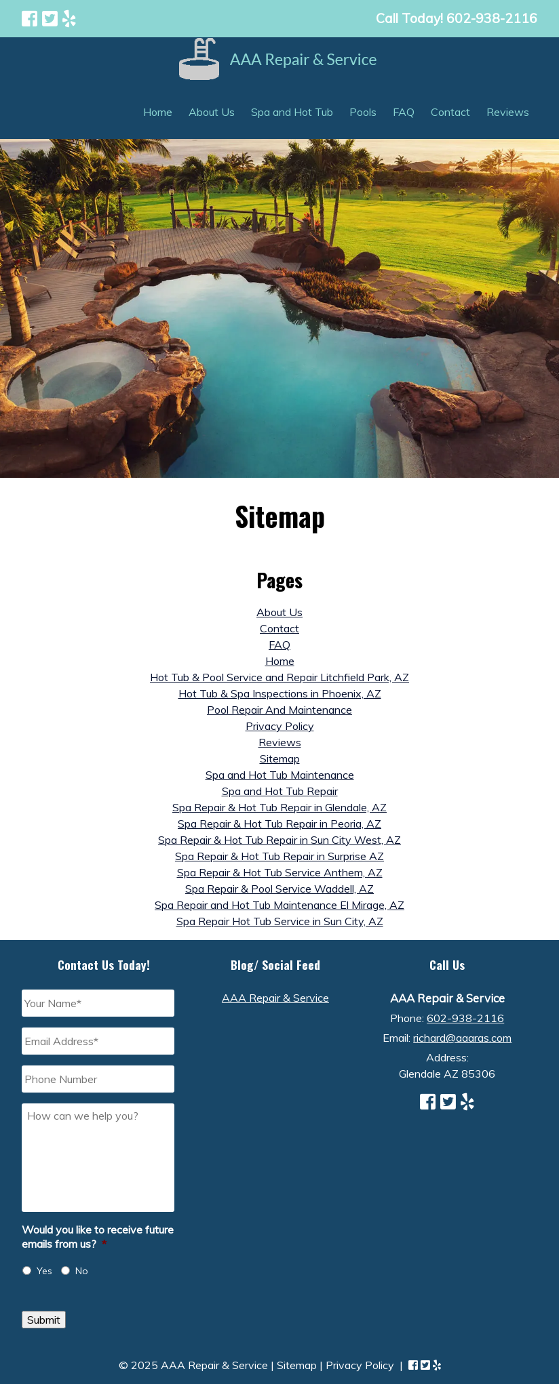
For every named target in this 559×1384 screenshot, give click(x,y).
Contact (450, 112)
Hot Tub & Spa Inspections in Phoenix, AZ (279, 693)
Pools (363, 112)
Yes (44, 1271)
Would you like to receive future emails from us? (98, 1236)
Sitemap (280, 758)
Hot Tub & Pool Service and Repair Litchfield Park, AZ (279, 677)
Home (157, 112)
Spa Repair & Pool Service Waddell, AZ (279, 888)
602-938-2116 (465, 1018)
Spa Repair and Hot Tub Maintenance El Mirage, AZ (279, 905)
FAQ (404, 112)
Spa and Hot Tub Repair (280, 791)
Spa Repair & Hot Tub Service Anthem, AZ (280, 872)
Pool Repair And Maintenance (279, 709)
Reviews (507, 112)
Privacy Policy (280, 726)
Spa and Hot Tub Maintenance (280, 774)
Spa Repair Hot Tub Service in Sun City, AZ (279, 921)
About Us (212, 112)
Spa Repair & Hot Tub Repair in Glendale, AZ (279, 807)
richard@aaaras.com (462, 1037)
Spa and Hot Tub (292, 112)
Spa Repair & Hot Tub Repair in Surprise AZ (279, 856)
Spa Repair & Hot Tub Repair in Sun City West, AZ (279, 840)
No (81, 1271)
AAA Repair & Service (275, 997)
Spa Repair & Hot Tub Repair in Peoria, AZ (279, 823)
